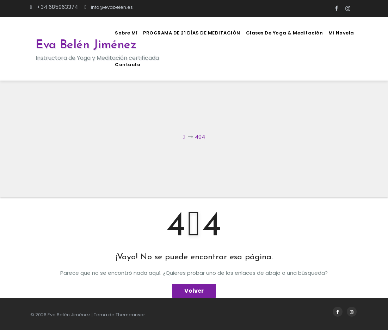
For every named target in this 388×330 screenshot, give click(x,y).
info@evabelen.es (109, 7)
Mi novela (341, 33)
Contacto (127, 64)
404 (200, 136)
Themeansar (130, 314)
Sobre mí (126, 33)
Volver (194, 291)
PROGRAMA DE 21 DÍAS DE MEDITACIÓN (191, 33)
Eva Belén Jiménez (86, 45)
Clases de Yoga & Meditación (284, 33)
